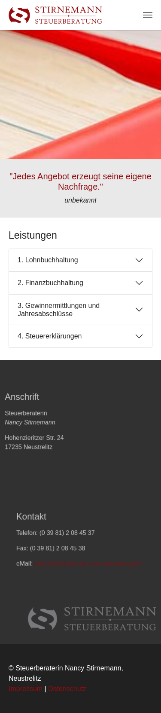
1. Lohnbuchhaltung (48, 260)
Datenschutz (67, 688)
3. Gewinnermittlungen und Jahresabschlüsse (59, 309)
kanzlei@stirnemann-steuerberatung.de (88, 567)
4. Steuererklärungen (50, 336)
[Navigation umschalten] (147, 15)
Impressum (26, 688)
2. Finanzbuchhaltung (50, 282)
